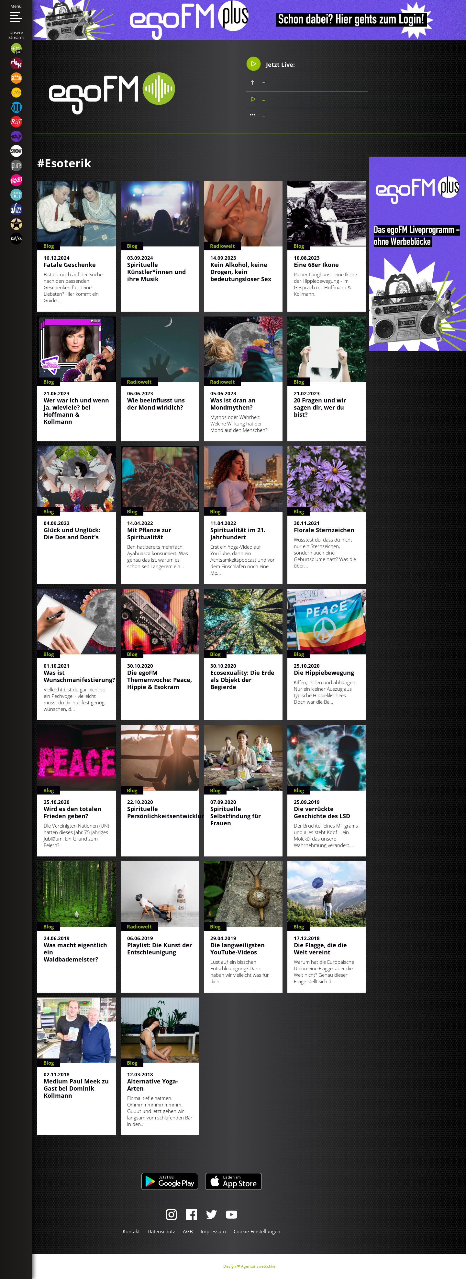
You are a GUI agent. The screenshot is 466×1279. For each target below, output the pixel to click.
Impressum (213, 1231)
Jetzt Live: (270, 63)
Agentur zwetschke (258, 1266)
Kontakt (131, 1231)
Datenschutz (161, 1231)
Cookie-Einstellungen (257, 1231)
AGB (188, 1231)
